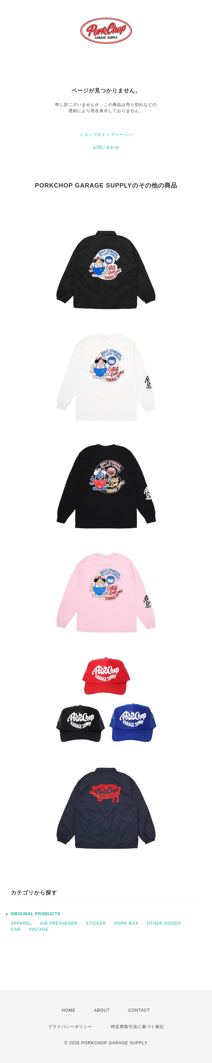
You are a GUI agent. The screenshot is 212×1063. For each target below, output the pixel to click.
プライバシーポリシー (70, 1026)
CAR (15, 929)
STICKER (96, 923)
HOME (69, 1010)
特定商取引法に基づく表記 (137, 1026)
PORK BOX (126, 923)
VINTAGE (39, 929)
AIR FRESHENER (59, 923)
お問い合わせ (106, 147)
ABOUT (102, 1010)
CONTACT (139, 1010)
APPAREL (21, 923)
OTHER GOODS (164, 923)
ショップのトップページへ (106, 134)
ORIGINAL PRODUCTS (36, 913)
